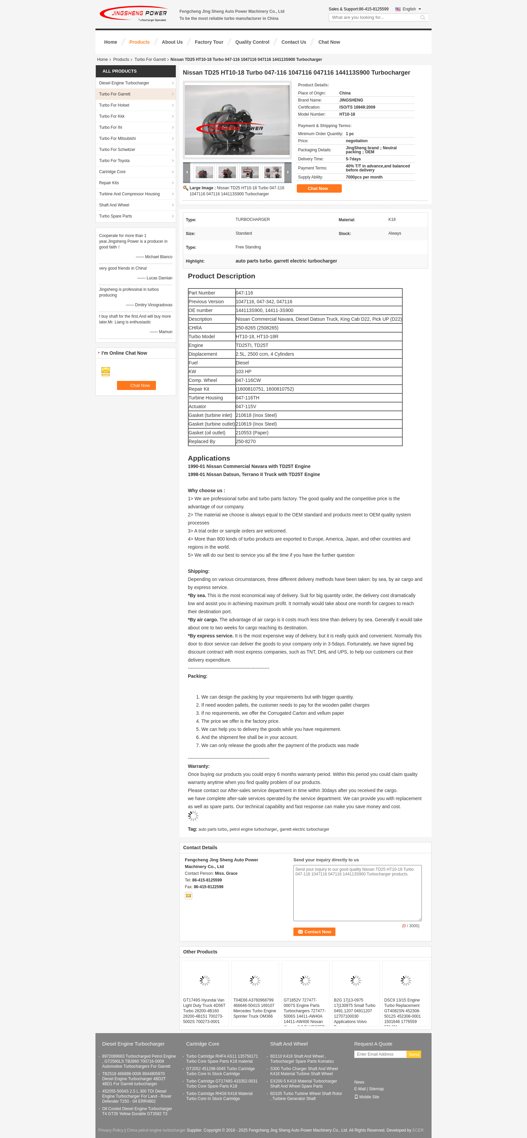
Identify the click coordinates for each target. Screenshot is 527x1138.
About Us (172, 42)
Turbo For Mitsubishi (117, 138)
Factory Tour (209, 42)
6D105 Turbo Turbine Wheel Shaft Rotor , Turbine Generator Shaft (306, 1096)
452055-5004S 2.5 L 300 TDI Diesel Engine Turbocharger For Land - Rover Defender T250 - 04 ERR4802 (136, 1096)
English (412, 9)
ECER (417, 1130)
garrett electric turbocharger (304, 829)
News (359, 1082)
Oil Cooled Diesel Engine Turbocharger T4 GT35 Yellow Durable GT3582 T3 (137, 1111)
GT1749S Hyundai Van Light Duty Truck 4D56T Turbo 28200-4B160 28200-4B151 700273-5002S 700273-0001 (204, 1011)
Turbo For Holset (114, 105)
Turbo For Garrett (150, 59)
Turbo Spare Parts (115, 216)
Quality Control (252, 42)
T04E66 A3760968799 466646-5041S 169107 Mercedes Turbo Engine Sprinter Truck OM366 (254, 1008)
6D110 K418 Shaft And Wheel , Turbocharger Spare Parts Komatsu (302, 1059)
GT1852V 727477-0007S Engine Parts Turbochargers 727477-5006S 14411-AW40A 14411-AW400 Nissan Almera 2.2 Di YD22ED (305, 1013)
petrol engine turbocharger (253, 829)
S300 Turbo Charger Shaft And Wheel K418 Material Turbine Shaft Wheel (304, 1071)
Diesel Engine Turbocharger (124, 83)
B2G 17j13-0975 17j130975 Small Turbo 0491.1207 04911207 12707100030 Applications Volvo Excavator (354, 1013)
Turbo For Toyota (114, 160)
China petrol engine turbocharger (156, 1130)
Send (414, 1054)
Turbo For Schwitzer (117, 149)
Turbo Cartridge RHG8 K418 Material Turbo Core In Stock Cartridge (219, 1096)
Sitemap (376, 1089)
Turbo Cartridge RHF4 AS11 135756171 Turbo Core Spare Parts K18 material (222, 1059)
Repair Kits (109, 183)
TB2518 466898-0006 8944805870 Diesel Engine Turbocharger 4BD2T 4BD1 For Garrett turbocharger (134, 1078)
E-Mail (360, 1089)
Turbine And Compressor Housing (129, 194)
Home (110, 42)
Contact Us (293, 42)
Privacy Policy (111, 1130)
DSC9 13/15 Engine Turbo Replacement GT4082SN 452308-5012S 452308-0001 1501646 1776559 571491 (402, 1013)
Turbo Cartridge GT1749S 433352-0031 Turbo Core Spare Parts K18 (221, 1084)
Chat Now (329, 42)
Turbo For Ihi (110, 127)
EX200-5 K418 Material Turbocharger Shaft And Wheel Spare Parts (303, 1084)
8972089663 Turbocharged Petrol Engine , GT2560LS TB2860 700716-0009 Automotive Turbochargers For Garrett (139, 1061)
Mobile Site (366, 1097)
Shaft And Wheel (114, 205)
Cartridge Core (112, 171)
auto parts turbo (213, 829)
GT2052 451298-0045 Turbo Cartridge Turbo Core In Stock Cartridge (220, 1071)
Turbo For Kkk (112, 116)
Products (139, 42)
